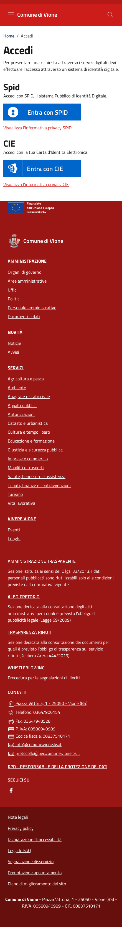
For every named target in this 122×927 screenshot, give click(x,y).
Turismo (15, 494)
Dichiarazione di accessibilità (35, 839)
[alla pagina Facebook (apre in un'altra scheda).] (11, 790)
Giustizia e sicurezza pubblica (35, 449)
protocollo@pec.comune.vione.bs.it (44, 753)
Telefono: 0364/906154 (34, 712)
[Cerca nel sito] (110, 14)
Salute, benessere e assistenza (36, 476)
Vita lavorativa (21, 503)
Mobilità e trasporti (26, 467)
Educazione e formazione (31, 441)
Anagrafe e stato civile (29, 396)
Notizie (14, 343)
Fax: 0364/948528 (29, 721)
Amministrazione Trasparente (42, 561)
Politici (14, 298)
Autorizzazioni (21, 414)
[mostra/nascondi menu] (11, 14)
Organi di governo (24, 272)
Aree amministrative (27, 281)
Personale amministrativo (32, 307)
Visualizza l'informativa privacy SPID (37, 127)
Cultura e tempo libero (29, 432)
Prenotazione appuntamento (35, 872)
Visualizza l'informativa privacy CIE (36, 184)
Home (8, 35)
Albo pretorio (24, 596)
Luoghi (14, 538)
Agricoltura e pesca (26, 378)
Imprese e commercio (28, 458)
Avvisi (13, 352)
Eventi (14, 529)
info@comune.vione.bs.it (35, 744)
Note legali (18, 817)
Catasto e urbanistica (28, 423)
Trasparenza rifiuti (29, 632)
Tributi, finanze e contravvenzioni (39, 485)
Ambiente (17, 387)
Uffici (12, 290)
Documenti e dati (24, 316)
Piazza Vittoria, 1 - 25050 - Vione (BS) (61, 703)
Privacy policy (21, 828)
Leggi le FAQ (19, 850)
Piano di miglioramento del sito (37, 883)
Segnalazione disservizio (31, 861)
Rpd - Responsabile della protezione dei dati (57, 766)
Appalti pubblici (22, 405)
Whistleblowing (26, 667)
